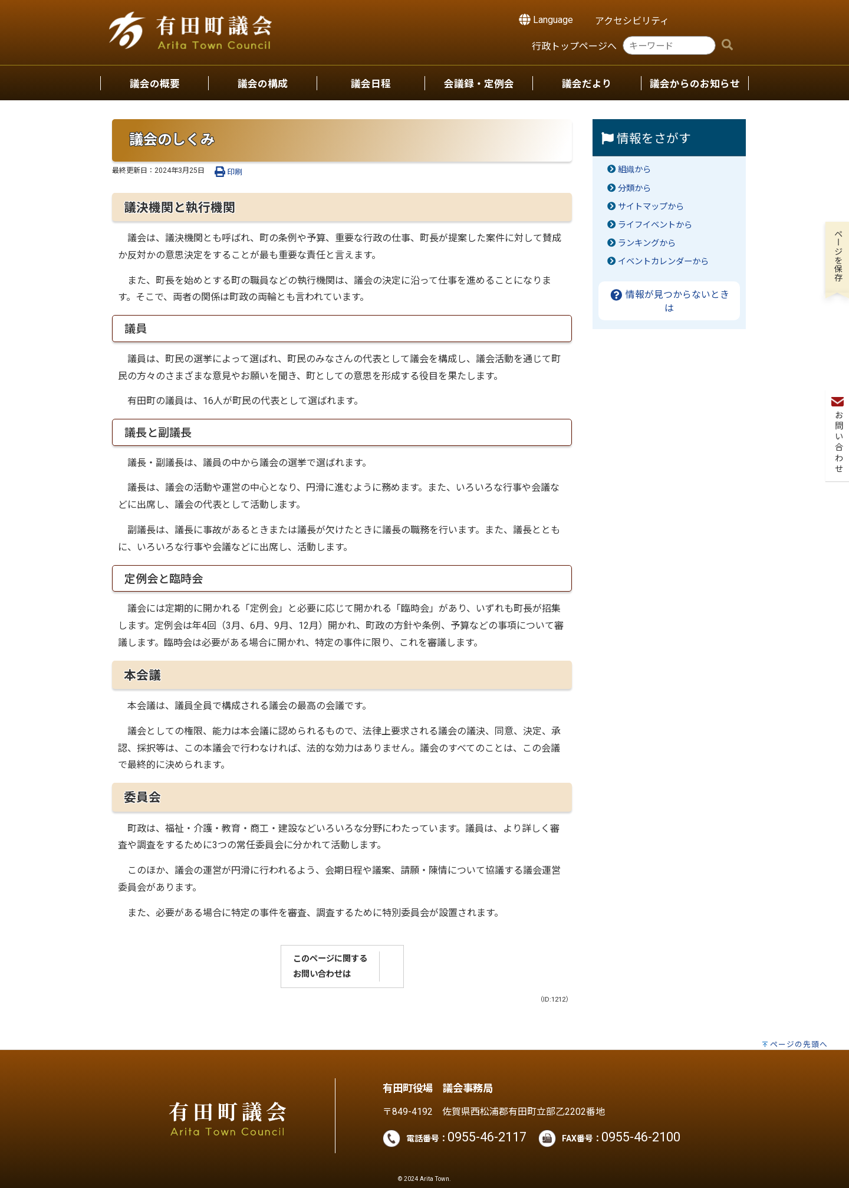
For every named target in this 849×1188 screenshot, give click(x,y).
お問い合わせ (837, 177)
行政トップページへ (574, 46)
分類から (634, 188)
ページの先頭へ (799, 1044)
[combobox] (669, 45)
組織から (634, 170)
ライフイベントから (655, 225)
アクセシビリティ (632, 21)
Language (546, 19)
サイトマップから (651, 207)
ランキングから (647, 243)
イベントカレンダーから (663, 262)
